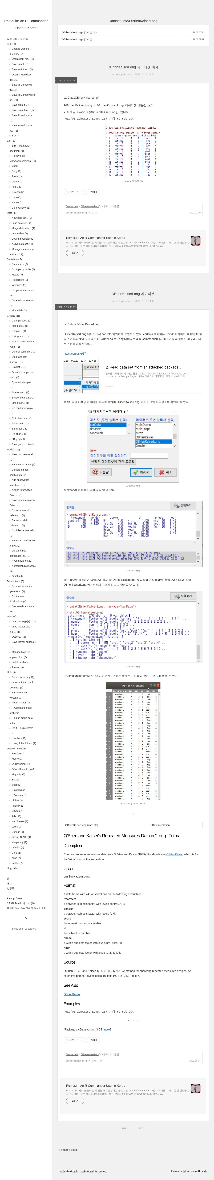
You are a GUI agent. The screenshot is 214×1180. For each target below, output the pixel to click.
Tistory (186, 1175)
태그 (9, 883)
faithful (17, 863)
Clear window (20, 207)
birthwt (17, 800)
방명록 (10, 888)
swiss (16, 826)
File (11, 44)
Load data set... (21, 223)
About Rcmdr (20, 702)
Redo (16, 202)
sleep (16, 784)
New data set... (21, 217)
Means (17, 274)
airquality (18, 774)
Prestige (17, 753)
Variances (18, 285)
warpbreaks (19, 821)
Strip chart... (20, 423)
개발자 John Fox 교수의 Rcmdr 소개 (26, 908)
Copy (16, 171)
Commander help (22, 677)
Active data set (22, 244)
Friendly (17, 805)
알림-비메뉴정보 (18, 39)
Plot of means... (21, 418)
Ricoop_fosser (15, 898)
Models (13, 449)
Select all (18, 192)
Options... (18, 636)
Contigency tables (23, 269)
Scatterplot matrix (22, 397)
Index (106, 1033)
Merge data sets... (23, 228)
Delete (16, 181)
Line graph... (20, 402)
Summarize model (23, 464)
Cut (15, 165)
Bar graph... (19, 428)
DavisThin (18, 790)
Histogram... (20, 336)
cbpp (16, 858)
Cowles (17, 811)
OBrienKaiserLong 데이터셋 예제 (80, 32)
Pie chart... (19, 433)
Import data (19, 233)
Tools (11, 616)
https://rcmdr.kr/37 (75, 356)
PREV (124, 1132)
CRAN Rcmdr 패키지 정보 (21, 903)
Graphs (13, 315)
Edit (11, 140)
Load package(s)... (23, 621)
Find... (16, 186)
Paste (16, 176)
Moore (16, 758)
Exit (15, 135)
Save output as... (22, 110)
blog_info (14, 868)
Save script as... (22, 69)
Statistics (14, 259)
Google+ (103, 1175)
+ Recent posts (68, 1153)
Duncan (17, 831)
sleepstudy (19, 842)
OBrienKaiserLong (23, 769)
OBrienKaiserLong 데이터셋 (77, 39)
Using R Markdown (23, 743)
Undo (16, 197)
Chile (16, 852)
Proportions (19, 279)
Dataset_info (16, 748)
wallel (204, 1175)
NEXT (140, 1132)
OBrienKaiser (20, 764)
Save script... (20, 64)
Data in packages (22, 238)
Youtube (94, 1175)
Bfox (15, 779)
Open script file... (22, 59)
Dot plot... (18, 331)
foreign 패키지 (21, 837)
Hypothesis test (21, 560)
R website (18, 738)
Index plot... (19, 325)
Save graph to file (22, 444)
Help (11, 672)
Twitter (75, 1175)
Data (12, 213)
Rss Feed (63, 1175)
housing (17, 847)
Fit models (19, 310)
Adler (16, 816)
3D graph (18, 439)
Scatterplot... (20, 392)
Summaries (19, 264)
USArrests (19, 795)
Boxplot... (18, 367)
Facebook (84, 1175)
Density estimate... (23, 351)
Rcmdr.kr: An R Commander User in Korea (95, 240)
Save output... (20, 105)
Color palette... (21, 320)
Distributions (15, 581)
